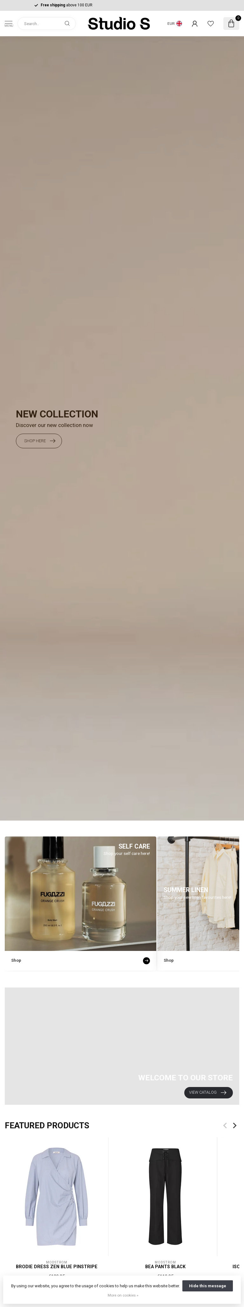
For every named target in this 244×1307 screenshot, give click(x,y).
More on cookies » (123, 1295)
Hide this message (207, 1285)
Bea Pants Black (165, 1266)
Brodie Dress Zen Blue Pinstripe (57, 1266)
